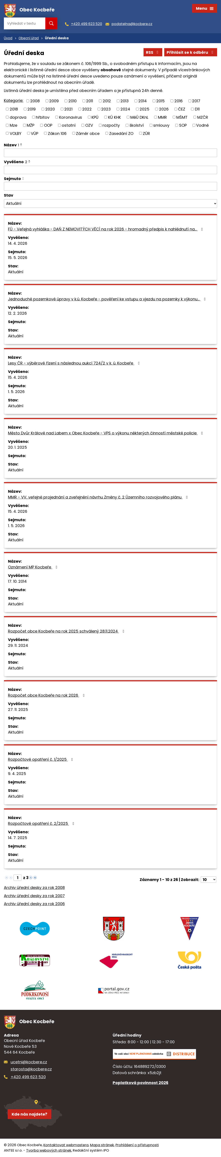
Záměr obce (87, 133)
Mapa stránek (102, 1145)
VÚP (34, 133)
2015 (160, 101)
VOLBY (15, 133)
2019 (31, 109)
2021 (68, 109)
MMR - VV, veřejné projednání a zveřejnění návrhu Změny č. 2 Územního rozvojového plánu (98, 497)
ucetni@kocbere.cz (29, 1062)
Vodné (202, 125)
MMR (162, 117)
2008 (35, 101)
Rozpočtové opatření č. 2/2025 (42, 823)
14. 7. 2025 (17, 837)
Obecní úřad (29, 38)
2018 (14, 109)
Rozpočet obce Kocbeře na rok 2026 (47, 695)
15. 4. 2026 (17, 377)
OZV (89, 125)
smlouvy (161, 125)
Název (11, 145)
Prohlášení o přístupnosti (137, 1145)
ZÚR (146, 133)
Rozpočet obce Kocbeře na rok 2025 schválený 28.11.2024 (67, 631)
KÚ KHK (114, 117)
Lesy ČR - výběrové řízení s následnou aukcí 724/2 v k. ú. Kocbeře (74, 363)
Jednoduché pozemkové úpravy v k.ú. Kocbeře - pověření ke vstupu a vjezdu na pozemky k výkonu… (107, 299)
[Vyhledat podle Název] (110, 152)
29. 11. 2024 (18, 645)
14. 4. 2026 (17, 243)
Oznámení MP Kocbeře (33, 567)
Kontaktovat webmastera (65, 1145)
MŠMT (182, 117)
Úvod (8, 38)
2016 (178, 101)
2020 (50, 109)
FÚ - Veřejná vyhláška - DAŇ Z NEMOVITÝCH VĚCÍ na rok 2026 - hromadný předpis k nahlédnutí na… (106, 229)
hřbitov (42, 117)
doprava (18, 117)
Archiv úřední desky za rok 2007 (34, 895)
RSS (153, 52)
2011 (89, 101)
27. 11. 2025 (18, 709)
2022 (87, 109)
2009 (54, 101)
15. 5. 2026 (17, 257)
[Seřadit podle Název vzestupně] (21, 144)
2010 (72, 101)
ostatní (69, 125)
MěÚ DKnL (139, 117)
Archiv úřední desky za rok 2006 (34, 903)
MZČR (202, 117)
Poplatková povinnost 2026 (140, 1082)
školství (136, 125)
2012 (107, 101)
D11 (197, 109)
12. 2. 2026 (17, 313)
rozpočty (111, 125)
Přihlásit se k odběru (191, 52)
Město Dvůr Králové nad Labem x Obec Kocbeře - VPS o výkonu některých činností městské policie (106, 433)
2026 (164, 109)
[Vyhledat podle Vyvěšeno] (110, 170)
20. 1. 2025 (17, 447)
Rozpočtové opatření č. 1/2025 (41, 759)
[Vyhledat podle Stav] (110, 203)
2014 (142, 101)
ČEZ (181, 109)
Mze (13, 125)
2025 (144, 109)
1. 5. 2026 (16, 391)
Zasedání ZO (121, 133)
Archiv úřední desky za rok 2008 (34, 887)
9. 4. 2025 (17, 773)
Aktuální (15, 272)
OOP (48, 125)
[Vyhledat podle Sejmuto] (110, 186)
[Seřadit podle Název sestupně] (21, 146)
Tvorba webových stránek (48, 1150)
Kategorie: (13, 100)
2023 (106, 109)
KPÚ (95, 117)
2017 (196, 101)
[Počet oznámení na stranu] (208, 879)
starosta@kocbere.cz (31, 1069)
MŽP (30, 125)
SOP (183, 125)
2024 (125, 109)
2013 (124, 101)
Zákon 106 (57, 133)
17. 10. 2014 (17, 581)
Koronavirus (70, 117)
